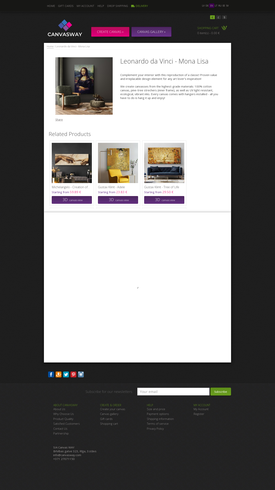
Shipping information (160, 419)
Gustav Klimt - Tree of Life (161, 187)
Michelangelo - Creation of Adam (71, 187)
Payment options (158, 414)
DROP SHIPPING (117, 6)
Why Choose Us (63, 414)
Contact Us (60, 428)
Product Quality (63, 419)
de (207, 5)
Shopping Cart (207, 28)
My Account (85, 6)
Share (59, 119)
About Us (59, 409)
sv (227, 5)
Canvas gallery (109, 414)
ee (224, 5)
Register (199, 414)
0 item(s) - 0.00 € (208, 33)
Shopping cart (109, 423)
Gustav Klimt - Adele (111, 187)
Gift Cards (66, 6)
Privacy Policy (155, 428)
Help (100, 6)
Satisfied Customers (66, 423)
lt (216, 5)
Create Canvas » (110, 31)
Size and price (156, 409)
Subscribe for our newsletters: (109, 391)
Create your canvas (112, 409)
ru (220, 5)
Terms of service (158, 423)
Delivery (139, 6)
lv (203, 5)
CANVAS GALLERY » (151, 31)
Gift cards (106, 419)
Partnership (61, 433)
